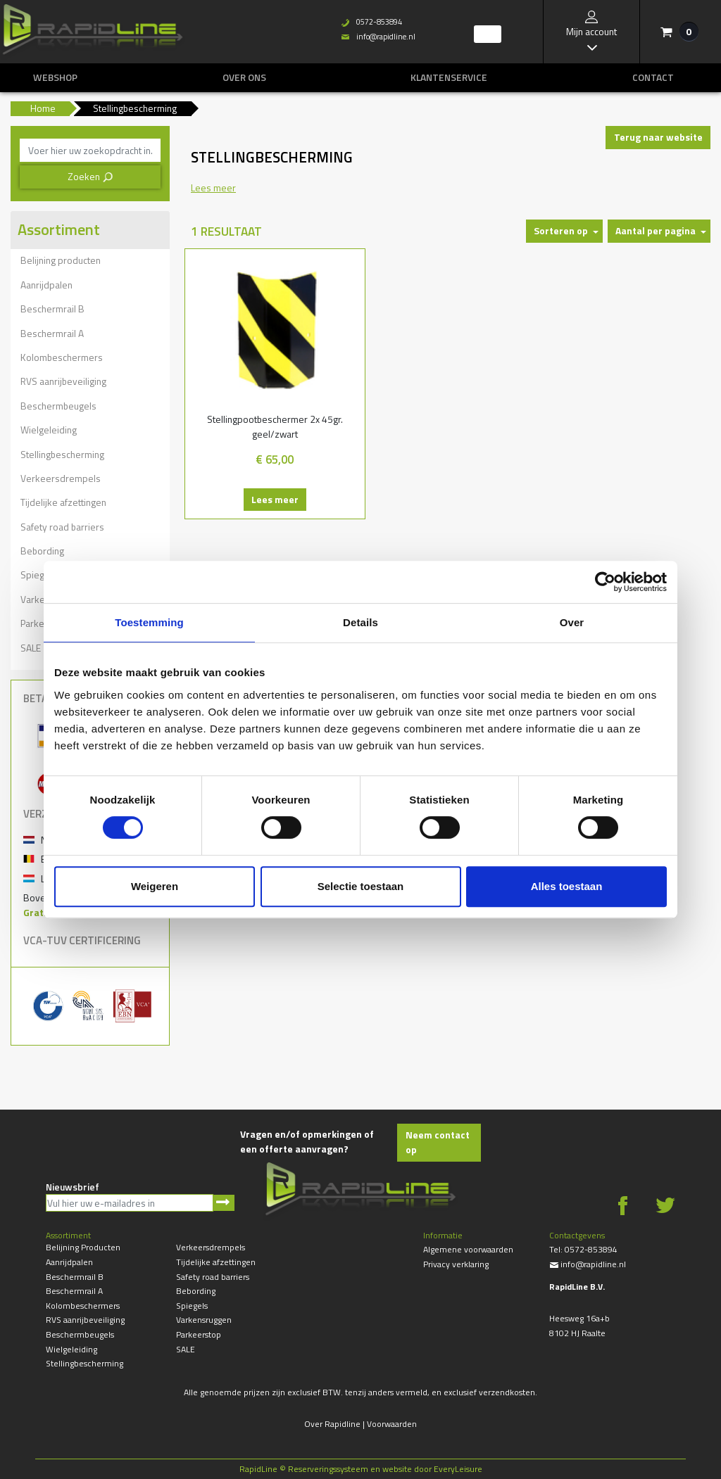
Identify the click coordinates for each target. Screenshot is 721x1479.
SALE (185, 1349)
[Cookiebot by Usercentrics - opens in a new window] (605, 581)
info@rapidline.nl (587, 1264)
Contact (653, 77)
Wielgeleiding (48, 429)
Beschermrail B (52, 308)
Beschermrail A (52, 333)
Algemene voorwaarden (468, 1249)
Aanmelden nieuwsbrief (223, 1203)
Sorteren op (561, 230)
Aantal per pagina (655, 230)
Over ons (244, 77)
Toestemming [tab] (149, 622)
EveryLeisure (458, 1468)
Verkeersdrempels (60, 478)
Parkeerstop (198, 1334)
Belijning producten (60, 260)
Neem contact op (438, 1142)
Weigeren (154, 886)
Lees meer (269, 499)
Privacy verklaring (456, 1264)
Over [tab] (572, 622)
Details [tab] (360, 622)
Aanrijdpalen (46, 284)
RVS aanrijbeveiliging (63, 381)
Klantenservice (448, 77)
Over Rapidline (332, 1423)
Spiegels (192, 1305)
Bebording (42, 550)
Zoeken (90, 176)
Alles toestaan (567, 886)
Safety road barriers (62, 526)
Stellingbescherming (62, 454)
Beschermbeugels (58, 405)
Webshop (55, 77)
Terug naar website (658, 136)
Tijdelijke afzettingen (63, 502)
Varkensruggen (204, 1319)
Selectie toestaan (361, 886)
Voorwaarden (392, 1423)
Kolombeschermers (61, 357)
